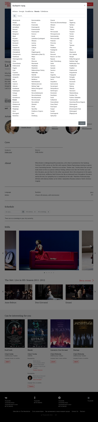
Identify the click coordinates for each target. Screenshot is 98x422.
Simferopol (54, 91)
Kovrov (33, 22)
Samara (52, 66)
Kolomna (15, 116)
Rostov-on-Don (55, 57)
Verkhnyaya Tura (74, 63)
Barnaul (15, 29)
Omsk (33, 106)
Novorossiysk (35, 100)
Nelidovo (34, 79)
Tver (70, 43)
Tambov (71, 25)
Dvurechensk (17, 63)
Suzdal (52, 111)
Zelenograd (73, 111)
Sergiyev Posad (55, 77)
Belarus (15, 11)
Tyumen (71, 45)
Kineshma (16, 106)
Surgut (52, 109)
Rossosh (53, 54)
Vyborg (71, 86)
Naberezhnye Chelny (37, 70)
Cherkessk (16, 57)
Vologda (72, 77)
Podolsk (53, 41)
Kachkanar (16, 88)
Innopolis (15, 77)
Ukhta (71, 50)
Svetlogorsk (54, 113)
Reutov (52, 52)
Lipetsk (33, 45)
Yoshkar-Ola (73, 95)
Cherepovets (17, 54)
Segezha (53, 75)
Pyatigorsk (53, 50)
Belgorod (15, 34)
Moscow (34, 61)
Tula (70, 41)
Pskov (52, 45)
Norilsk (33, 91)
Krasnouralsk (35, 29)
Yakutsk (71, 88)
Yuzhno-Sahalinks (74, 97)
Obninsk (33, 104)
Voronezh (72, 82)
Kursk (33, 36)
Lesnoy (33, 43)
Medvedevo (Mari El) (38, 54)
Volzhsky (72, 79)
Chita (14, 61)
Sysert (71, 20)
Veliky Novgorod (74, 59)
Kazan (15, 100)
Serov (52, 79)
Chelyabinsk (16, 52)
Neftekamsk (35, 77)
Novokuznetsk (36, 97)
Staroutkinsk (54, 102)
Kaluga (15, 93)
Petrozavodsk (54, 38)
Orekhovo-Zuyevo (37, 111)
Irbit (14, 79)
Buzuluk (15, 45)
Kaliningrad (16, 91)
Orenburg (34, 116)
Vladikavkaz (73, 66)
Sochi (52, 97)
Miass (33, 57)
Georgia (21, 11)
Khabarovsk (16, 104)
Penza (52, 27)
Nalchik (33, 75)
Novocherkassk (36, 95)
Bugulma (15, 41)
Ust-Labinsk (73, 54)
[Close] (85, 5)
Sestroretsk (54, 84)
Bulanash (15, 43)
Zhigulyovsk (73, 113)
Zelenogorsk (73, 104)
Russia (36, 11)
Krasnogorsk (35, 27)
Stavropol (53, 106)
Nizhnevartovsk (36, 84)
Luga (33, 50)
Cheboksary (16, 50)
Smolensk (53, 93)
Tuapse (71, 38)
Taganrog (72, 22)
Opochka (34, 109)
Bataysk (15, 32)
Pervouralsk (54, 32)
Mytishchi (34, 68)
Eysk (14, 70)
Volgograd (72, 75)
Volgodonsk (73, 72)
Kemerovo (16, 102)
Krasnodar (34, 25)
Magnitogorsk (35, 52)
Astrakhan (16, 27)
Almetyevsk (16, 20)
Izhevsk (15, 86)
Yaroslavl (72, 91)
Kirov (14, 111)
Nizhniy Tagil (35, 86)
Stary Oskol (54, 104)
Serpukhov (53, 82)
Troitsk (71, 36)
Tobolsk (71, 29)
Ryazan (52, 59)
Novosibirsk (35, 102)
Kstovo (33, 34)
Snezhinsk (53, 95)
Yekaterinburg (73, 93)
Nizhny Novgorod (36, 88)
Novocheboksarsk (37, 93)
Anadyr (15, 22)
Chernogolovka (17, 59)
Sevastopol (54, 86)
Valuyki (71, 57)
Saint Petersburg (55, 61)
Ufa (70, 47)
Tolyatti (71, 32)
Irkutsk (15, 82)
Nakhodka (34, 72)
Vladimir (71, 68)
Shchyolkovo (54, 88)
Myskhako (34, 66)
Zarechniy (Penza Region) (77, 102)
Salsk (52, 63)
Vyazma (71, 84)
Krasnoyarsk (35, 32)
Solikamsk (53, 100)
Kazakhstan (29, 11)
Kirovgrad (16, 113)
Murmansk (34, 63)
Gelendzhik (16, 75)
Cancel (82, 123)
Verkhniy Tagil (73, 61)
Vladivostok (73, 70)
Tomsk (71, 34)
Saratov (52, 70)
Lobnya (33, 47)
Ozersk (52, 20)
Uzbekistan (44, 11)
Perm (52, 29)
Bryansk (15, 38)
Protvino (53, 43)
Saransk (52, 68)
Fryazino (15, 72)
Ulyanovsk (72, 52)
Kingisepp (16, 109)
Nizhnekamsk (35, 82)
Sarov (52, 72)
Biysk (14, 36)
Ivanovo (15, 84)
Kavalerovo (16, 97)
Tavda (71, 27)
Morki (33, 59)
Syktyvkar (53, 116)
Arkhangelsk (16, 25)
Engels (15, 68)
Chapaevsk (16, 47)
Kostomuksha (35, 20)
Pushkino (53, 47)
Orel (32, 113)
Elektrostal (16, 66)
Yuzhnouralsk (73, 100)
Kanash (15, 95)
